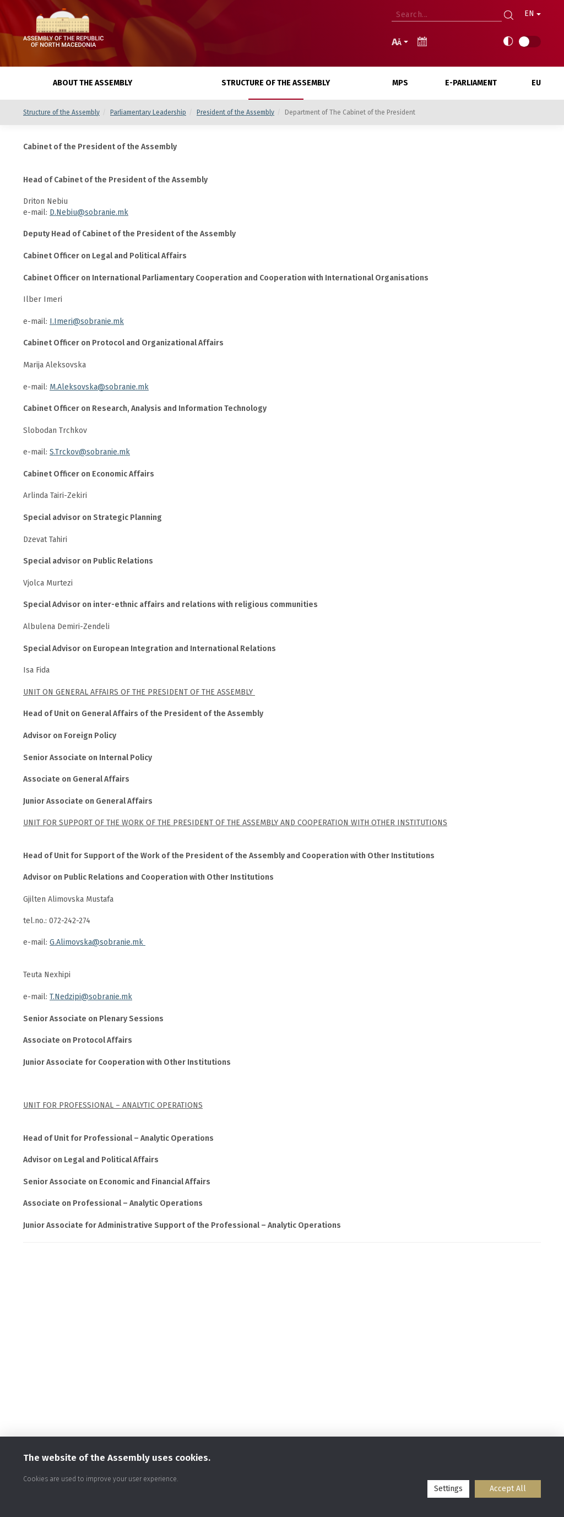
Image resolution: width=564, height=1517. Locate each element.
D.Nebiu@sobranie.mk (89, 212)
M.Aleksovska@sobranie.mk (99, 387)
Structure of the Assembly (61, 112)
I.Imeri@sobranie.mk (87, 321)
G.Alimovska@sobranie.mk (97, 942)
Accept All (508, 1488)
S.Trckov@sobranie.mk (90, 452)
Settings (448, 1488)
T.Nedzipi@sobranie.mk (91, 996)
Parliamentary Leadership (148, 112)
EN (532, 13)
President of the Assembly (235, 112)
